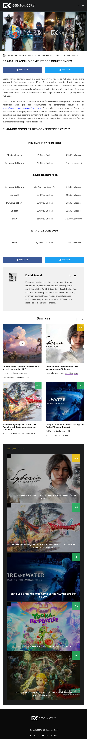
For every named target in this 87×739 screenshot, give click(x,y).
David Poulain (12, 55)
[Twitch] (47, 735)
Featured (41, 55)
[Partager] (22, 70)
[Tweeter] (64, 70)
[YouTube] (43, 735)
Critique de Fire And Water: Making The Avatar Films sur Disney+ (65, 425)
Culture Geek (63, 435)
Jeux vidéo (50, 55)
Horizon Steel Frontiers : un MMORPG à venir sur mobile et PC (21, 367)
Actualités (22, 55)
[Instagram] (39, 735)
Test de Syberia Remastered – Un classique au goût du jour (62, 367)
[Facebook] (30, 735)
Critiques (53, 435)
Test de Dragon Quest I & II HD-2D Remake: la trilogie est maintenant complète (19, 427)
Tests (76, 373)
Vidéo (27, 378)
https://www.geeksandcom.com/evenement (22, 108)
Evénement (32, 55)
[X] (34, 735)
